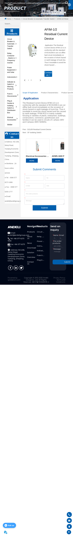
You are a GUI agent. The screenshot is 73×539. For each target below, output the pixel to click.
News (31, 3)
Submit (44, 209)
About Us (23, 3)
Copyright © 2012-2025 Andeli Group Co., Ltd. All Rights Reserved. (35, 281)
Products (15, 3)
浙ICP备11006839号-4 (40, 283)
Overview (55, 3)
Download (39, 3)
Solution (47, 3)
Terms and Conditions (60, 282)
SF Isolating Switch (34, 132)
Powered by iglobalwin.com (14, 280)
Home (9, 19)
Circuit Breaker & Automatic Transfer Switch (39, 19)
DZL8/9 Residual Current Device (39, 129)
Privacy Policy (59, 279)
